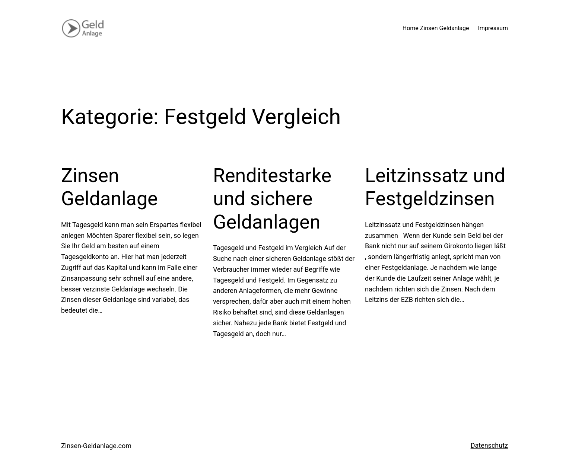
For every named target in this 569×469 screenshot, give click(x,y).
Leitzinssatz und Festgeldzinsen (435, 187)
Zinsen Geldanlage (109, 187)
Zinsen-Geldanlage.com (96, 446)
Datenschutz (489, 445)
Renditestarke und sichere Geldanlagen (272, 198)
